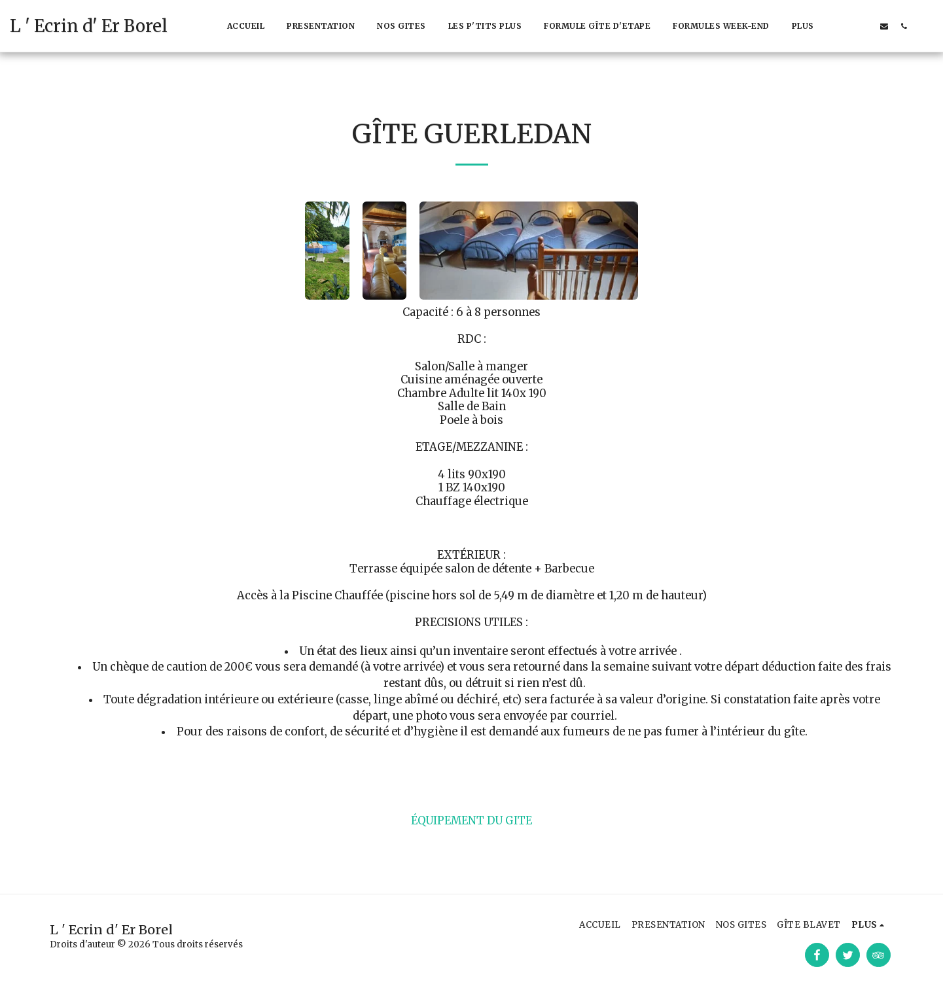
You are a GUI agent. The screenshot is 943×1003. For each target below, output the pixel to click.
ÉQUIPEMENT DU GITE (471, 821)
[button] (845, 26)
